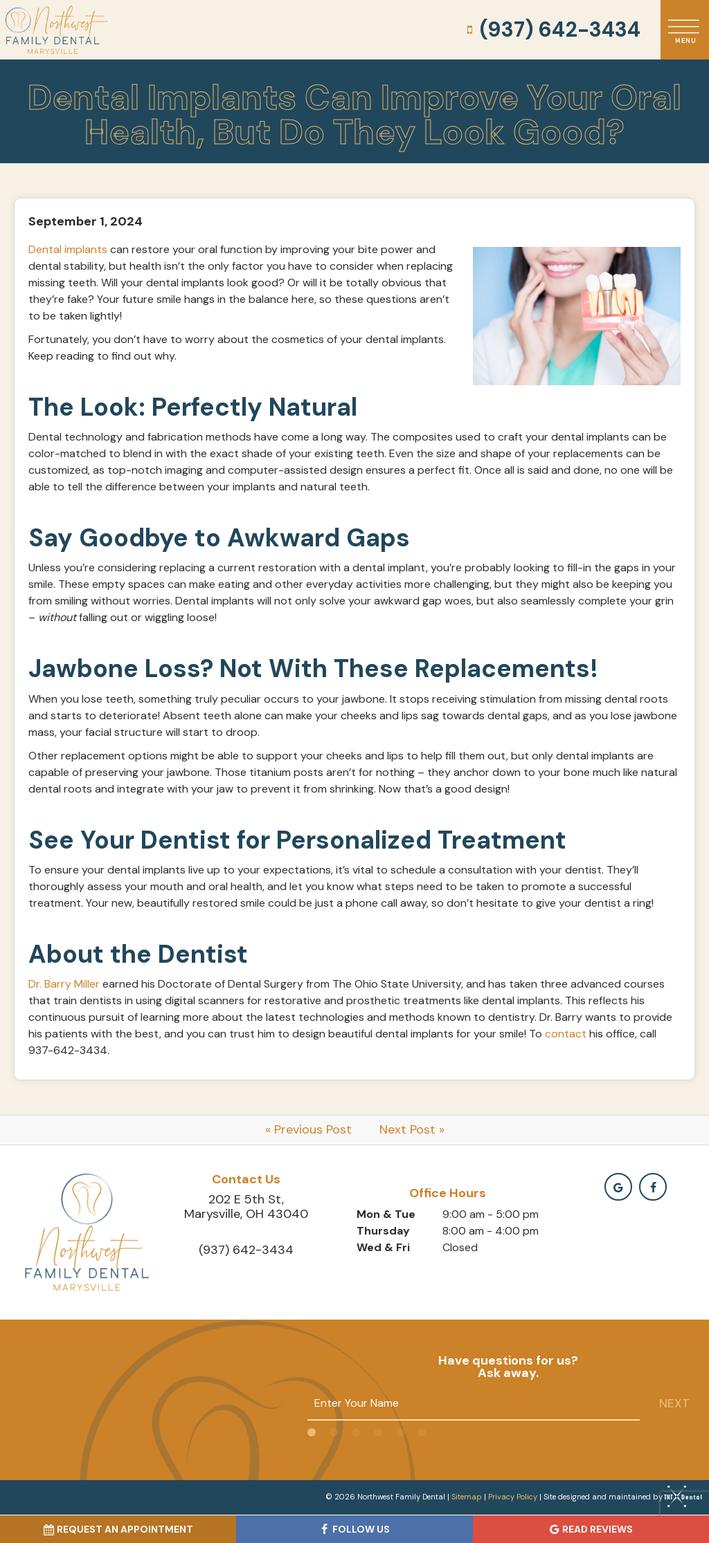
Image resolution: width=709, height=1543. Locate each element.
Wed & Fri (383, 1247)
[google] (618, 1187)
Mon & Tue (386, 1214)
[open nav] (684, 29)
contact (565, 1033)
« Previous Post (308, 1129)
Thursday (383, 1230)
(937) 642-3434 (551, 29)
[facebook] (653, 1187)
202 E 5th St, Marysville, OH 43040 (246, 1207)
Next (674, 1403)
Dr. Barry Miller (64, 984)
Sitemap (466, 1497)
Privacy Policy (512, 1497)
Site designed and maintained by (619, 1497)
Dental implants (67, 249)
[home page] (56, 29)
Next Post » (412, 1129)
